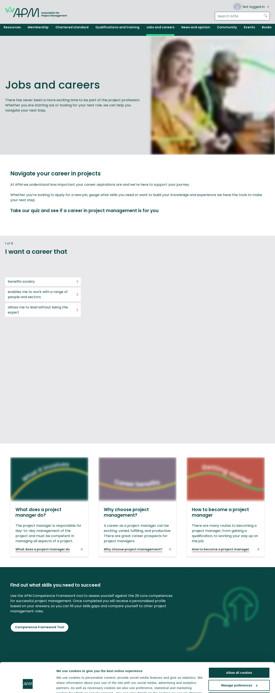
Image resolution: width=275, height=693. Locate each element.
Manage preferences (239, 660)
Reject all (239, 672)
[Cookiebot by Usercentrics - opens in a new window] (28, 684)
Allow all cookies (239, 647)
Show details (66, 684)
